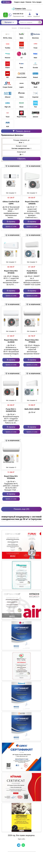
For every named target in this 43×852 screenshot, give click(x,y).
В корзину (11, 222)
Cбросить (21, 159)
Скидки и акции (19, 2)
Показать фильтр (21, 131)
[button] (23, 142)
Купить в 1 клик (11, 226)
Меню (6, 2)
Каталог (9, 22)
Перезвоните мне (18, 16)
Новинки (28, 2)
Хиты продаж (36, 2)
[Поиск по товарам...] (30, 22)
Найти (40, 22)
